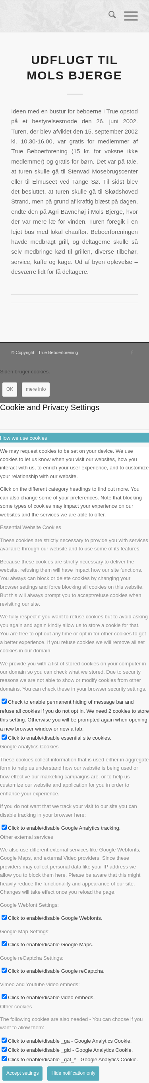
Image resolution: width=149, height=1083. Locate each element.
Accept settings (22, 1073)
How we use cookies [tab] (23, 438)
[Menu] (127, 16)
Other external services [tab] (26, 837)
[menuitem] (108, 16)
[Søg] (108, 16)
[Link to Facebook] (132, 352)
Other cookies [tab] (16, 1007)
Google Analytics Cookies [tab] (29, 747)
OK (9, 389)
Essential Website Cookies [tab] (30, 527)
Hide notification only (73, 1073)
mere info (36, 389)
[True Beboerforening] (61, 16)
